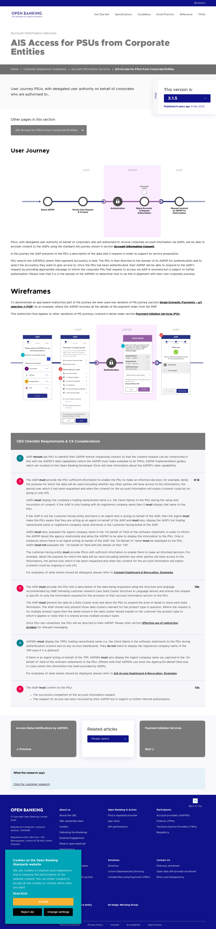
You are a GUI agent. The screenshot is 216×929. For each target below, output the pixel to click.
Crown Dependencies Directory (126, 871)
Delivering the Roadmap (73, 832)
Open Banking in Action (122, 810)
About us (65, 810)
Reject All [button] (27, 912)
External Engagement (71, 838)
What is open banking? (72, 844)
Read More (20, 893)
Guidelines (144, 14)
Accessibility (133, 925)
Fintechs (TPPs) (166, 821)
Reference (186, 14)
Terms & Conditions (69, 925)
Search (199, 3)
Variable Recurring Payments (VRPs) (129, 877)
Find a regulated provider (122, 815)
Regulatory (163, 832)
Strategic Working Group (123, 905)
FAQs (202, 14)
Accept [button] (43, 901)
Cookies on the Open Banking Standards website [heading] (35, 862)
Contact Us (163, 860)
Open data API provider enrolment (176, 871)
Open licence (155, 925)
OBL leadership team (71, 821)
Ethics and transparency (170, 877)
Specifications (123, 14)
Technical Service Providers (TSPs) (177, 827)
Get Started (101, 14)
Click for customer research (32, 784)
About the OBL (68, 815)
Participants (164, 810)
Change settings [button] (58, 912)
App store (114, 821)
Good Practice (165, 14)
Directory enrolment (168, 866)
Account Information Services (90, 69)
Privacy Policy (95, 925)
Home (15, 69)
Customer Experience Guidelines (44, 69)
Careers (63, 827)
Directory (113, 866)
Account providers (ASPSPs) (173, 815)
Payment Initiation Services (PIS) (158, 314)
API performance (118, 827)
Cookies (115, 925)
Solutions (113, 860)
